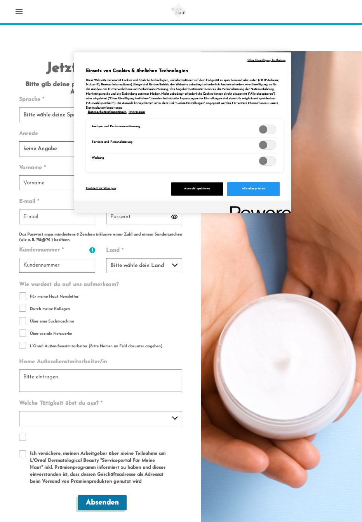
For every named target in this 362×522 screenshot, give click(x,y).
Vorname (32, 168)
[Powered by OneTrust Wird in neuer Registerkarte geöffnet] (257, 208)
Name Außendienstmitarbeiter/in (63, 362)
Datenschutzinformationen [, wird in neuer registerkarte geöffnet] (107, 112)
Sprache (31, 99)
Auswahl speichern (197, 188)
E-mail (29, 202)
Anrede (28, 134)
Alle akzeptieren (253, 188)
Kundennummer (57, 250)
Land (115, 250)
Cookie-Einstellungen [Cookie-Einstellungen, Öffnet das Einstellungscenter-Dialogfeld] (101, 188)
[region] (182, 132)
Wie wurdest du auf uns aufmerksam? (69, 285)
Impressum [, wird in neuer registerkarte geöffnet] (137, 112)
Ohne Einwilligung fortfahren (266, 60)
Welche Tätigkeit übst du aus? (61, 403)
